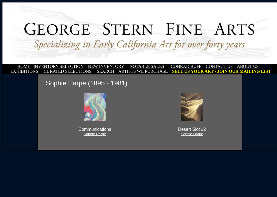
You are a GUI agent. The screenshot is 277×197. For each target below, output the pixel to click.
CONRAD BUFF (186, 66)
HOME (23, 66)
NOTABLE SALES (146, 66)
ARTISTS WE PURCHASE (143, 71)
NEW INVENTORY (106, 66)
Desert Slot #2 (192, 131)
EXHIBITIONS (24, 71)
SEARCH (106, 71)
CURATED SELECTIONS (67, 71)
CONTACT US (219, 66)
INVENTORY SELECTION (58, 66)
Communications (94, 131)
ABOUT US (248, 66)
